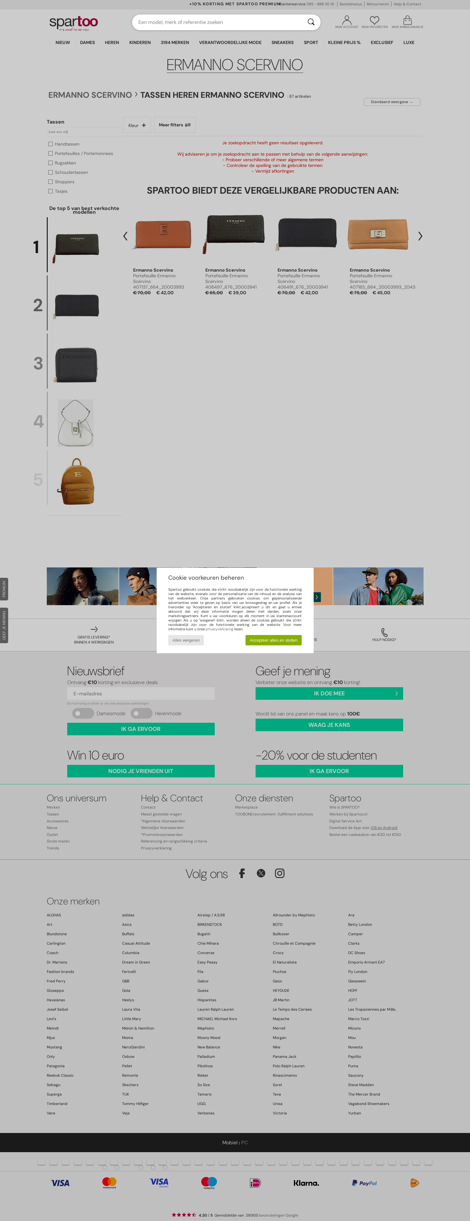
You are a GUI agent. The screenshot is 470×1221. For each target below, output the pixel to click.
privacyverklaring (219, 629)
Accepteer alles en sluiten (274, 640)
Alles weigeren (186, 640)
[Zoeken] (311, 22)
